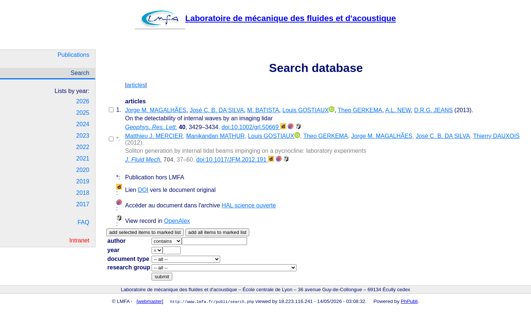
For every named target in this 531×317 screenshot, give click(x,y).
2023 (83, 135)
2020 (83, 170)
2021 (83, 158)
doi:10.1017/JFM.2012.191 (235, 159)
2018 (83, 193)
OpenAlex (177, 221)
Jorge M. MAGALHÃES (155, 110)
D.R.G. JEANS (433, 110)
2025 (83, 113)
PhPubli (409, 301)
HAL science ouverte (249, 205)
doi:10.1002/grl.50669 (254, 127)
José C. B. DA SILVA (217, 110)
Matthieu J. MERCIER (154, 136)
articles (135, 85)
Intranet (79, 240)
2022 (83, 147)
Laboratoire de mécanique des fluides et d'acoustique (265, 18)
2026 (83, 101)
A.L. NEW (398, 110)
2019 (83, 181)
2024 (83, 124)
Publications (73, 55)
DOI (143, 190)
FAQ (83, 222)
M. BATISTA (263, 110)
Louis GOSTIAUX (305, 110)
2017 (83, 204)
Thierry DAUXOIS (496, 136)
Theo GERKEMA (360, 110)
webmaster (150, 301)
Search (79, 73)
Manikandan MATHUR (215, 136)
